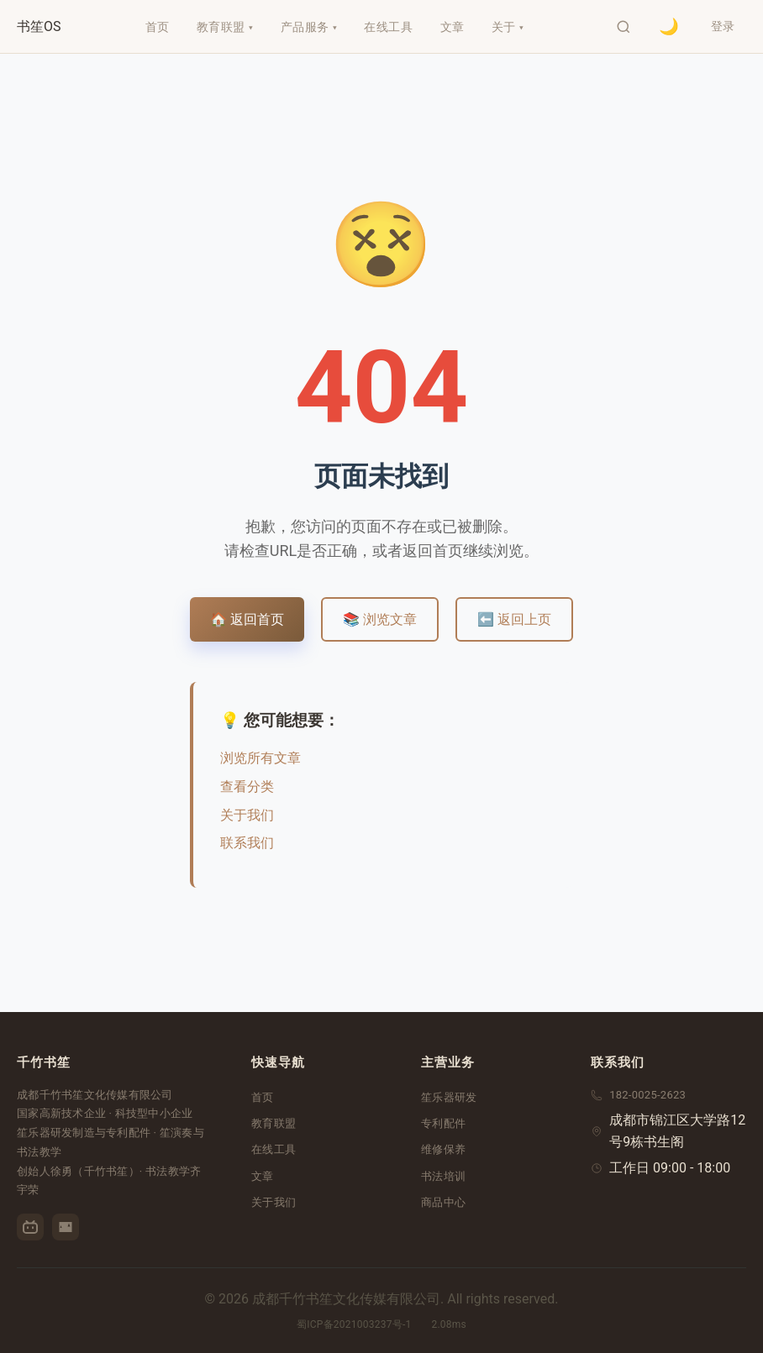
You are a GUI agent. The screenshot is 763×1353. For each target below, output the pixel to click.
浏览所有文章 (260, 758)
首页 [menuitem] (156, 27)
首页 (262, 1097)
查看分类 (247, 786)
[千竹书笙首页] (39, 27)
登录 (721, 26)
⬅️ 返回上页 (514, 619)
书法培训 (443, 1176)
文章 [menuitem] (451, 27)
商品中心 (443, 1202)
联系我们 (247, 843)
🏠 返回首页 (247, 619)
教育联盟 (273, 1123)
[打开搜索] (620, 27)
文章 (262, 1176)
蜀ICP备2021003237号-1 (354, 1324)
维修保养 (443, 1149)
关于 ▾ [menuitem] (506, 27)
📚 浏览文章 (380, 619)
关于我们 (247, 815)
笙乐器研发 (448, 1097)
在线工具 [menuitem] (387, 27)
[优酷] (65, 1227)
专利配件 (443, 1123)
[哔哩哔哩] (30, 1227)
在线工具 (273, 1149)
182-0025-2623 (647, 1094)
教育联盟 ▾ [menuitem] (223, 27)
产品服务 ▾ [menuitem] (307, 27)
